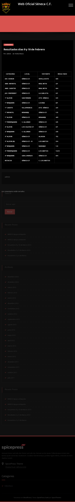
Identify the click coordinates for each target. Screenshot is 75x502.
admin (8, 54)
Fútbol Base (19, 54)
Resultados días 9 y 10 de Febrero (40, 27)
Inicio (24, 27)
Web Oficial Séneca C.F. (35, 4)
